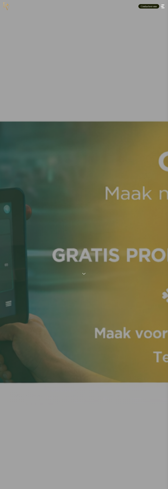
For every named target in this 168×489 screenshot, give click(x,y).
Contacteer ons (149, 6)
